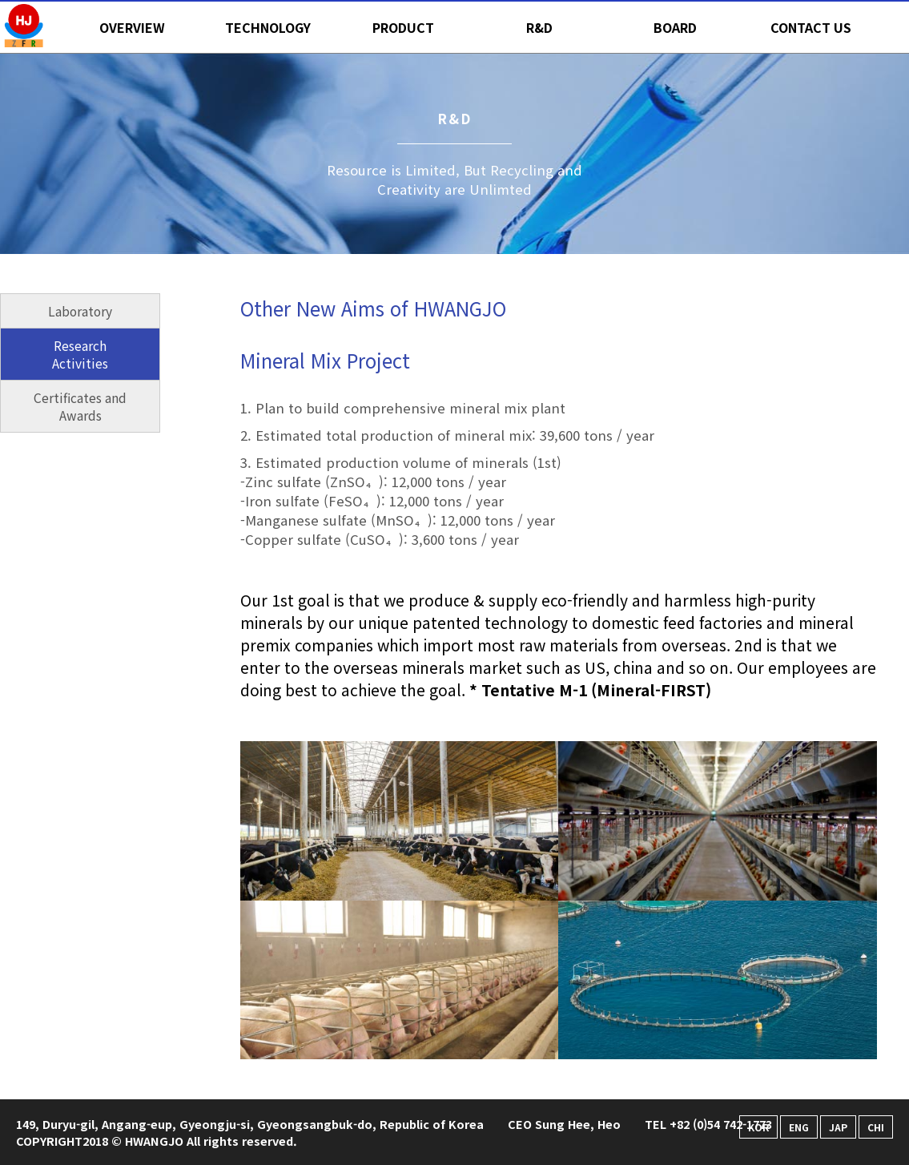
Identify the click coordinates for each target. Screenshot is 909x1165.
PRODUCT (403, 27)
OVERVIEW (132, 27)
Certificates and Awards (80, 406)
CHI (875, 1127)
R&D (539, 27)
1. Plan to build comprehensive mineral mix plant (402, 407)
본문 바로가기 (0, 0)
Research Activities (80, 354)
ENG (799, 1127)
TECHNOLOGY (268, 27)
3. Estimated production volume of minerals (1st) (558, 501)
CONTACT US (810, 27)
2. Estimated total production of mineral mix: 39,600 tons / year (447, 435)
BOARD (675, 27)
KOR (758, 1127)
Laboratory (80, 311)
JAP (838, 1127)
